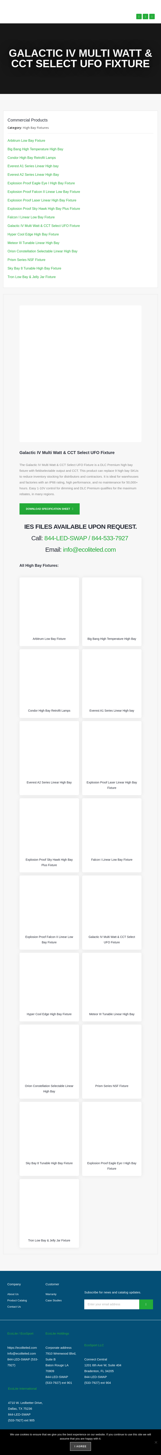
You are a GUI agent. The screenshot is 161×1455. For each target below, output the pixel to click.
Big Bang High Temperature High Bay (35, 149)
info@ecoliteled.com (89, 549)
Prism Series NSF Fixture (26, 260)
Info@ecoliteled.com (21, 1353)
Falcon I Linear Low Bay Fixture (31, 217)
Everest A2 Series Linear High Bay (33, 174)
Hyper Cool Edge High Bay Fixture (33, 234)
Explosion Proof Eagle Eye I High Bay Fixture (41, 183)
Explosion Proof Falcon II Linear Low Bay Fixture (44, 192)
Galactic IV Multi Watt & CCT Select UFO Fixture (44, 226)
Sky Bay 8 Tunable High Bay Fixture (34, 268)
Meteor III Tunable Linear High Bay (33, 243)
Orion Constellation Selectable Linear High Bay (43, 251)
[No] (156, 1442)
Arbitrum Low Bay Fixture (26, 140)
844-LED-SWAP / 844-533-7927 (86, 538)
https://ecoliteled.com (22, 1347)
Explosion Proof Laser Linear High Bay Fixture (42, 200)
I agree (80, 1446)
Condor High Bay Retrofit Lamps (32, 157)
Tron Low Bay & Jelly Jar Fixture (32, 277)
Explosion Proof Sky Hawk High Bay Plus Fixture (44, 208)
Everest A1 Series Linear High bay (33, 166)
